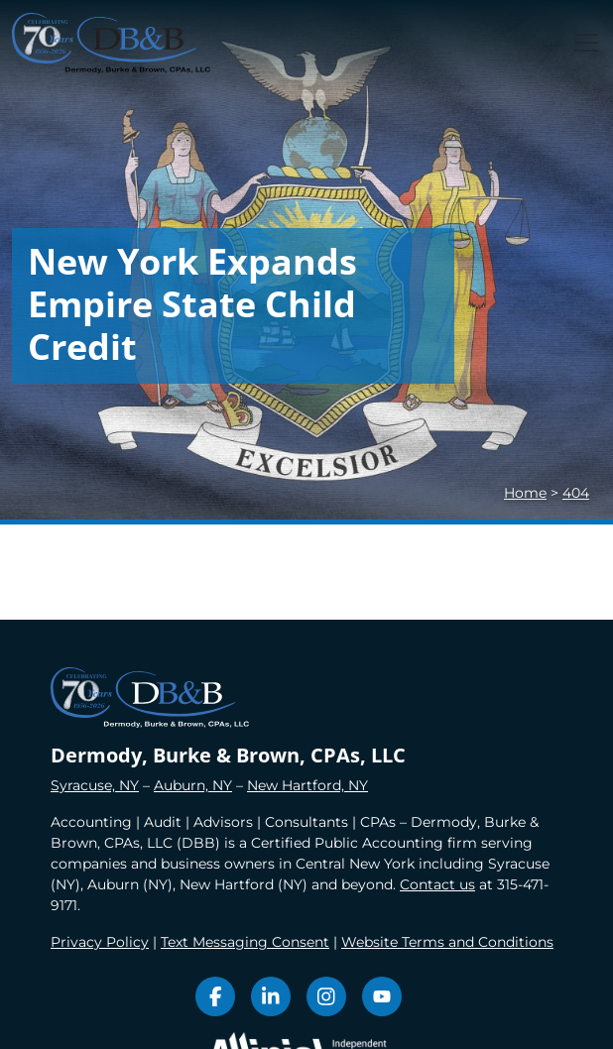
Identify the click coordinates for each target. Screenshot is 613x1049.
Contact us (437, 884)
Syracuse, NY (95, 785)
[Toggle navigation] (586, 43)
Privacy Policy (100, 942)
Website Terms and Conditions (447, 942)
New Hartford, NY (307, 785)
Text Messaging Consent (245, 942)
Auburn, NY (193, 785)
